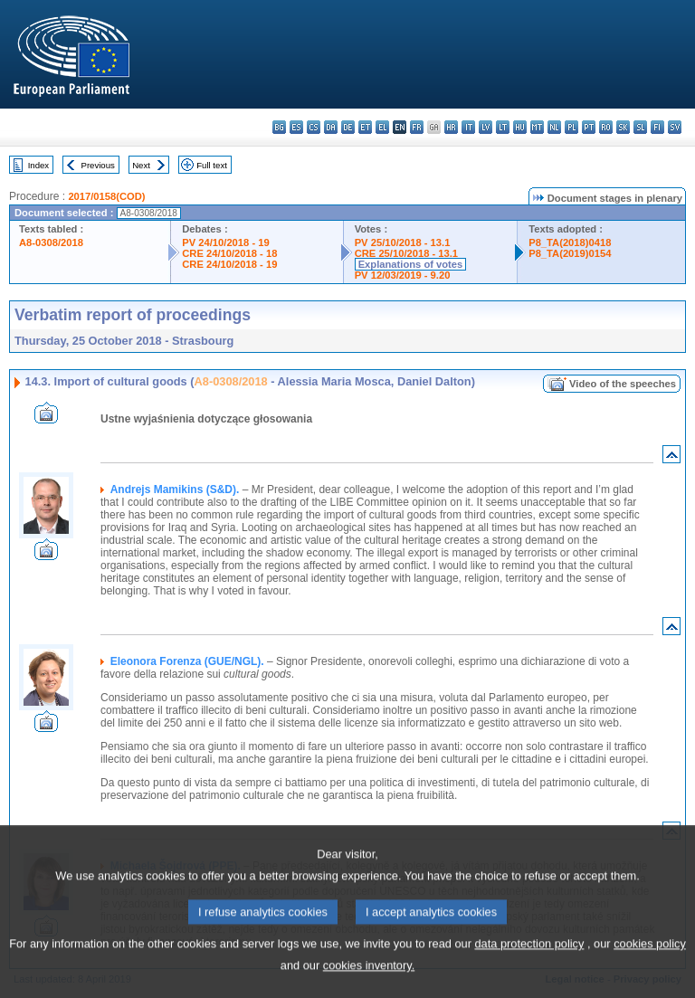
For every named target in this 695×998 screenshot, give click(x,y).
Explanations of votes (410, 264)
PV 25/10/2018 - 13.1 (403, 242)
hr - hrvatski (451, 127)
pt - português (588, 127)
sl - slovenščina (640, 127)
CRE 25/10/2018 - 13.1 (406, 253)
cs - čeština (313, 127)
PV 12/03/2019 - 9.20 (403, 275)
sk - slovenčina (623, 127)
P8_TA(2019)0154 (569, 253)
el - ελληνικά (382, 127)
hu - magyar (520, 127)
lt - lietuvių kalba (502, 127)
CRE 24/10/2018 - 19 (229, 264)
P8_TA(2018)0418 (569, 242)
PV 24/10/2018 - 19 (225, 242)
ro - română (606, 127)
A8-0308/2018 (51, 242)
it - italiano (468, 127)
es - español (296, 127)
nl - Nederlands (554, 127)
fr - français (417, 127)
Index (38, 165)
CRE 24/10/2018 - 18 (229, 253)
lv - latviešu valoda (485, 127)
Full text (211, 165)
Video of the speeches (622, 383)
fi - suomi (657, 127)
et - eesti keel (365, 127)
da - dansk (331, 127)
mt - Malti (537, 127)
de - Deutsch (348, 127)
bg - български (279, 127)
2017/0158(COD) (106, 196)
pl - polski (571, 127)
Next (141, 165)
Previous (98, 165)
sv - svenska (674, 127)
